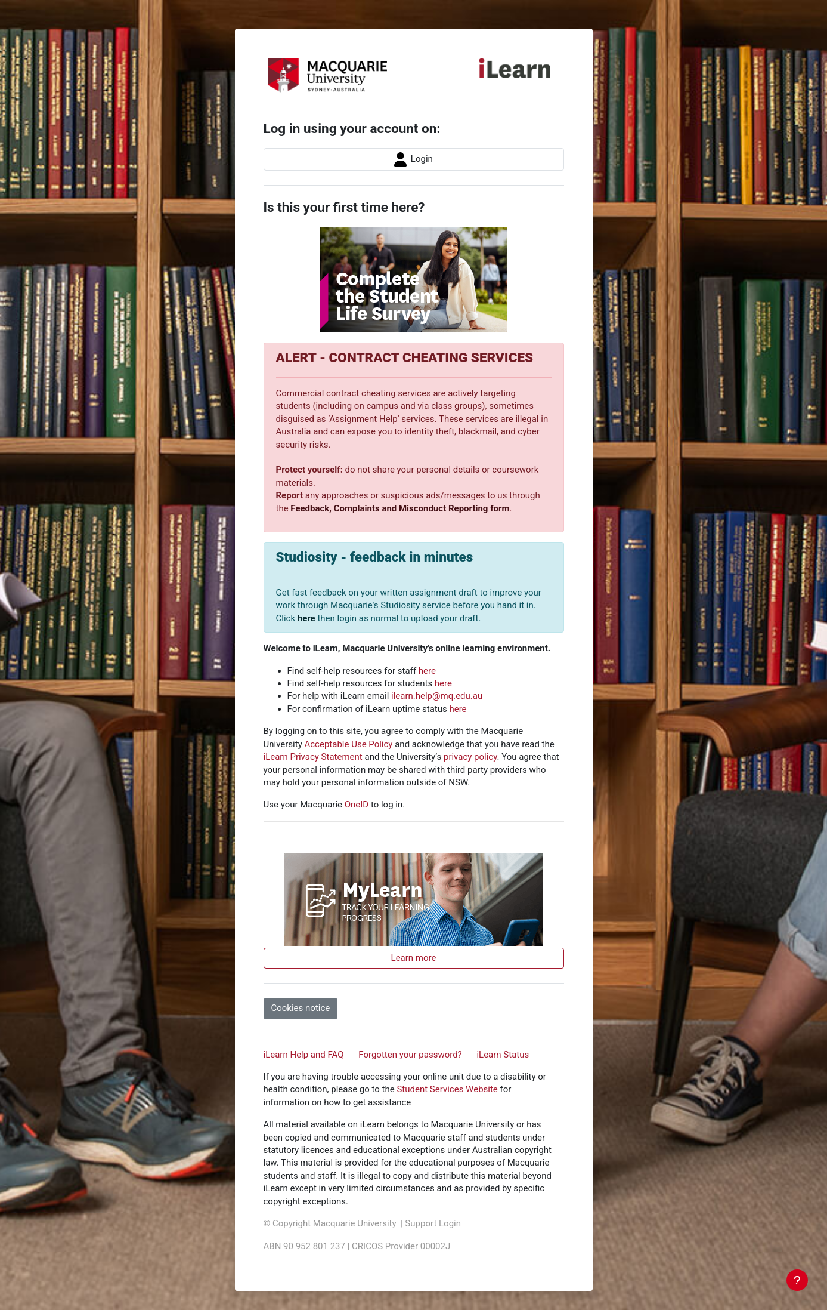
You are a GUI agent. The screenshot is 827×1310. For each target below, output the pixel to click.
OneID (356, 804)
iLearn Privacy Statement (313, 756)
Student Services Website (447, 1089)
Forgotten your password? (409, 1054)
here (306, 618)
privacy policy (470, 756)
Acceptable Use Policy (348, 744)
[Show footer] (797, 1280)
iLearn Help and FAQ (304, 1054)
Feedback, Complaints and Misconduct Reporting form (399, 508)
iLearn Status (502, 1054)
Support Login (433, 1223)
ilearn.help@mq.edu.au (436, 696)
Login (413, 159)
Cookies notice (300, 1008)
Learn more (413, 958)
